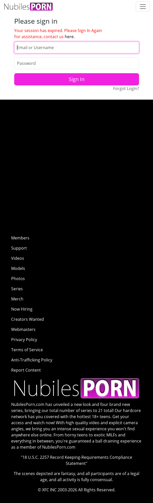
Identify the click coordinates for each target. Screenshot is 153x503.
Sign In (76, 79)
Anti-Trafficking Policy (31, 360)
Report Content (26, 370)
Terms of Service (27, 350)
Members (20, 238)
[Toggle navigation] (143, 7)
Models (18, 268)
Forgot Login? (126, 88)
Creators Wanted (27, 319)
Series (17, 289)
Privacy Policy (24, 339)
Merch (17, 299)
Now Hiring (21, 309)
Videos (17, 258)
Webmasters (23, 329)
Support (19, 248)
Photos (18, 278)
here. (70, 36)
